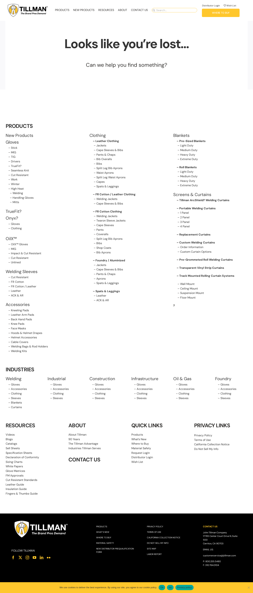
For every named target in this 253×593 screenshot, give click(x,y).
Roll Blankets (188, 167)
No (170, 587)
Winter (15, 184)
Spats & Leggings (107, 186)
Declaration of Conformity (22, 457)
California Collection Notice (211, 445)
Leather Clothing (107, 141)
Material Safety (141, 448)
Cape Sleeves (105, 225)
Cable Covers (19, 342)
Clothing (16, 229)
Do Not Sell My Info (206, 449)
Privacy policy (184, 587)
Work (14, 180)
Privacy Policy (203, 436)
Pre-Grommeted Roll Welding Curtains (206, 260)
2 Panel (185, 218)
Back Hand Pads (21, 319)
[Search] (154, 10)
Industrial (57, 379)
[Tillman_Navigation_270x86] (28, 4)
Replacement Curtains (195, 235)
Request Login (140, 453)
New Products (19, 135)
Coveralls (102, 234)
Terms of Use (202, 440)
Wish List (230, 5)
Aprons (101, 279)
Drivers (15, 162)
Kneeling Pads (20, 310)
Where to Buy (140, 444)
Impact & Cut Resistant (26, 254)
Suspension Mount (192, 293)
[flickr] (48, 558)
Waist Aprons (105, 173)
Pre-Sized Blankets (192, 141)
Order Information (191, 247)
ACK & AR (17, 295)
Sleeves (16, 398)
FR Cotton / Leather (23, 286)
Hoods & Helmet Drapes (26, 333)
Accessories (18, 305)
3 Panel (185, 222)
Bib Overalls (104, 159)
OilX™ (11, 239)
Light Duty (186, 146)
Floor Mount (188, 298)
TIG (13, 157)
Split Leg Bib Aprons (109, 168)
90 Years (74, 439)
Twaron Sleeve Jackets (111, 221)
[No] (248, 587)
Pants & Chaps (105, 155)
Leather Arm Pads (22, 315)
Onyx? (12, 218)
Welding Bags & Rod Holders (29, 347)
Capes (100, 182)
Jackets (101, 146)
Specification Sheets (19, 453)
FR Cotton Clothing (108, 212)
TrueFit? (16, 166)
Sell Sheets (13, 448)
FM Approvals (15, 476)
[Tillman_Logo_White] (41, 521)
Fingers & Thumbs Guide (22, 494)
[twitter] (20, 558)
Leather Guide (15, 485)
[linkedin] (41, 558)
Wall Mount (187, 284)
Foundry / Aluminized (110, 261)
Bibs (99, 164)
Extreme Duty (189, 159)
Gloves (15, 224)
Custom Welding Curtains (197, 243)
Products (137, 435)
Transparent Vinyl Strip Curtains (201, 268)
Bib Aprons (103, 252)
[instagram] (27, 558)
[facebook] (13, 558)
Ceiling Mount (189, 289)
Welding (18, 193)
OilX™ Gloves (19, 244)
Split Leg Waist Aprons (111, 177)
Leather (16, 291)
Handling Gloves (23, 198)
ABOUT (77, 425)
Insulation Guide (16, 489)
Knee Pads (17, 324)
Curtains (16, 407)
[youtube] (34, 558)
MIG (13, 152)
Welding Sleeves (21, 271)
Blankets (16, 403)
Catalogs (11, 444)
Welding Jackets (106, 199)
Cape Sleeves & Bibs (109, 150)
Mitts (16, 202)
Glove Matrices (15, 471)
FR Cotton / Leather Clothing (115, 195)
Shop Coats (103, 248)
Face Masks (18, 329)
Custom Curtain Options (195, 252)
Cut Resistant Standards (21, 480)
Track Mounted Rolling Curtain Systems (206, 276)
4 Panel (185, 227)
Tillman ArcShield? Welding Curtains (204, 200)
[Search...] (174, 10)
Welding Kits (19, 351)
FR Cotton (17, 282)
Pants (100, 230)
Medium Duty (188, 150)
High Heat (17, 189)
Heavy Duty (187, 155)
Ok (161, 587)
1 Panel (184, 213)
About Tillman (77, 435)
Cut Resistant (19, 175)
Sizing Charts (14, 462)
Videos (10, 435)
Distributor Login (211, 5)
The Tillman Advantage (83, 444)
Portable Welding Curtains (197, 208)
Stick (14, 148)
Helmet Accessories (24, 338)
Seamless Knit (20, 171)
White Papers (14, 467)
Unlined (16, 263)
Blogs (9, 439)
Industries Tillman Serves (84, 448)
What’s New (138, 439)
